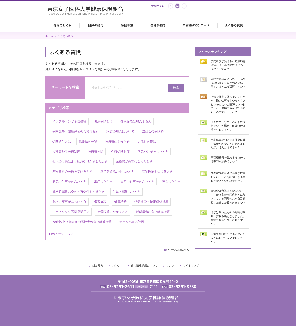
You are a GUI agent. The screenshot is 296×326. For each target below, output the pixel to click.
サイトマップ (191, 265)
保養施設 (100, 201)
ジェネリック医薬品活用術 (70, 211)
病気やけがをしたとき (153, 151)
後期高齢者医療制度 (66, 151)
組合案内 (97, 265)
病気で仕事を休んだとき (69, 181)
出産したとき (103, 181)
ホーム (49, 36)
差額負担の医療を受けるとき (72, 171)
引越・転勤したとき (126, 191)
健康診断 (120, 201)
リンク (170, 265)
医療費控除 (95, 151)
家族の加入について (120, 131)
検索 (176, 87)
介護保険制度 (120, 151)
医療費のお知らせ (117, 141)
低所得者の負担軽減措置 (153, 211)
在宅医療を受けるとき (157, 171)
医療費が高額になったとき (134, 161)
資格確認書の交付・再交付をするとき (78, 191)
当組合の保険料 (153, 131)
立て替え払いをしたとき (117, 171)
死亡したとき (171, 181)
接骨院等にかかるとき (112, 211)
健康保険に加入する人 (135, 121)
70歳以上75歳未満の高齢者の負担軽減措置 (82, 221)
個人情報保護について (144, 265)
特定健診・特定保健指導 (151, 201)
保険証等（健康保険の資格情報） (75, 131)
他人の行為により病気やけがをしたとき (80, 161)
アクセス (117, 265)
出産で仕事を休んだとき (137, 181)
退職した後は (147, 141)
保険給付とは (61, 141)
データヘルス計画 (131, 221)
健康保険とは (103, 121)
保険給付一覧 (88, 141)
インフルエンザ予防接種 (69, 121)
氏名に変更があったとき (69, 201)
